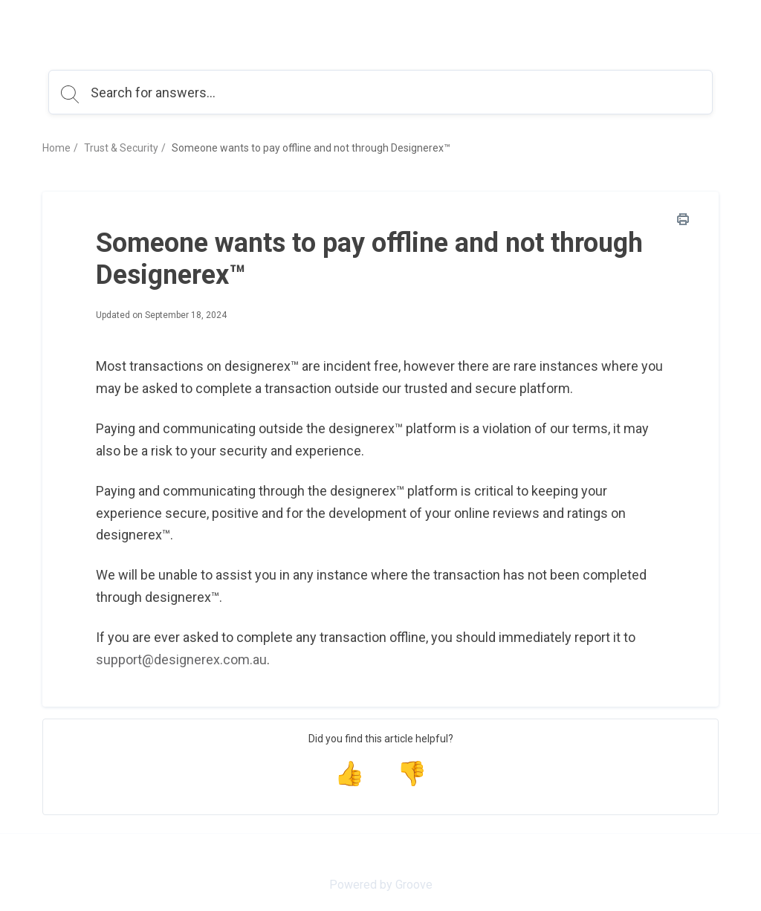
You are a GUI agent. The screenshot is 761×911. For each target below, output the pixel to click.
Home (56, 148)
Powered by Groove (381, 885)
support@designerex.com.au (181, 659)
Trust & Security (121, 148)
